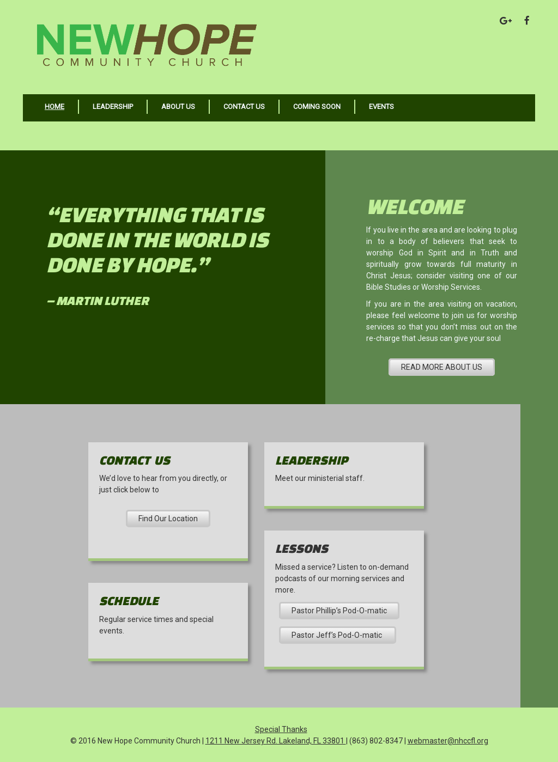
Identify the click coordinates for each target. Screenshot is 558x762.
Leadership (113, 106)
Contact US (134, 460)
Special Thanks (281, 729)
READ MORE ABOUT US (441, 367)
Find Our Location (168, 518)
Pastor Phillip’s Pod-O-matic (339, 610)
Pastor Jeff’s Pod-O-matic (338, 635)
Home (54, 106)
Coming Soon (317, 106)
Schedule (129, 600)
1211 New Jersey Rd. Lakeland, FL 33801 (275, 740)
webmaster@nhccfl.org (448, 740)
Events (381, 106)
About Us (178, 106)
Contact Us (244, 106)
